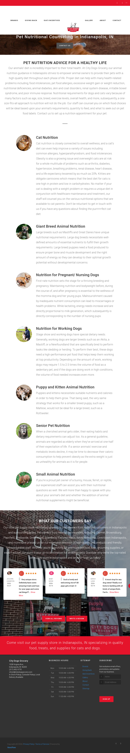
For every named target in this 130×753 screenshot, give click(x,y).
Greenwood (37, 537)
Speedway (51, 537)
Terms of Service (42, 746)
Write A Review (77, 619)
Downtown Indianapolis (111, 537)
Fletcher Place (66, 537)
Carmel (100, 532)
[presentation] (112, 690)
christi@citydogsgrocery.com (20, 674)
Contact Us (64, 46)
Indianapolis (119, 527)
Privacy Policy (28, 746)
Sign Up (106, 700)
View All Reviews (53, 619)
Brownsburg (113, 532)
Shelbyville (22, 537)
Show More (114, 592)
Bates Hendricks (86, 537)
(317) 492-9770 (15, 671)
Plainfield (9, 537)
